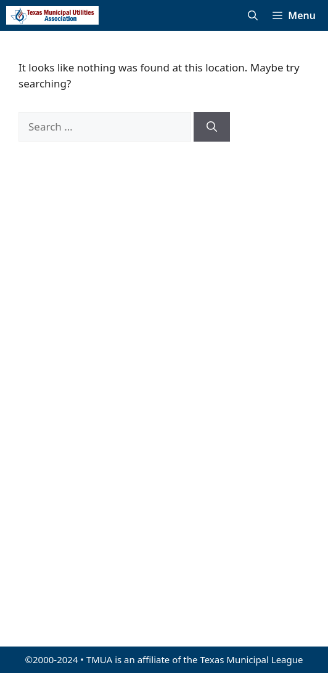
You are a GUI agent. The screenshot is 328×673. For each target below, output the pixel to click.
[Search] (212, 127)
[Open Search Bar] (252, 15)
